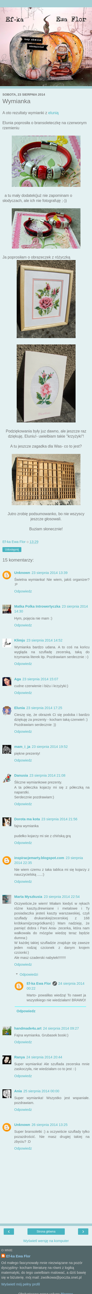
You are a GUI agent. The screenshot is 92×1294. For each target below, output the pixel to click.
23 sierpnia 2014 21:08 (47, 775)
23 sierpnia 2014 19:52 (50, 747)
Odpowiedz (23, 591)
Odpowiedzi (29, 974)
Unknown (22, 573)
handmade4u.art (27, 1028)
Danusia (21, 775)
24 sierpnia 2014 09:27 (61, 1028)
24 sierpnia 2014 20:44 (44, 1057)
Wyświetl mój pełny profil (20, 1284)
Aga (17, 679)
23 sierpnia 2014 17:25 (44, 708)
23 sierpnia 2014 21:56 (59, 819)
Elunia (19, 708)
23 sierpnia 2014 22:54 (61, 897)
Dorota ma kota (27, 819)
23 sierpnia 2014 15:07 (40, 679)
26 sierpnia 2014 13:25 (49, 1125)
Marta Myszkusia (28, 897)
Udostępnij (12, 549)
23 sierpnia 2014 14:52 (44, 640)
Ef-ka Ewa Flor (38, 983)
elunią (53, 113)
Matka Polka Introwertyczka (37, 606)
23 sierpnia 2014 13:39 (49, 573)
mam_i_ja (22, 747)
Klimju (19, 640)
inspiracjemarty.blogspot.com (39, 858)
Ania (18, 1091)
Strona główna (46, 1231)
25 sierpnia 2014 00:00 (41, 1091)
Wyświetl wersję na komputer (46, 1241)
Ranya (19, 1057)
